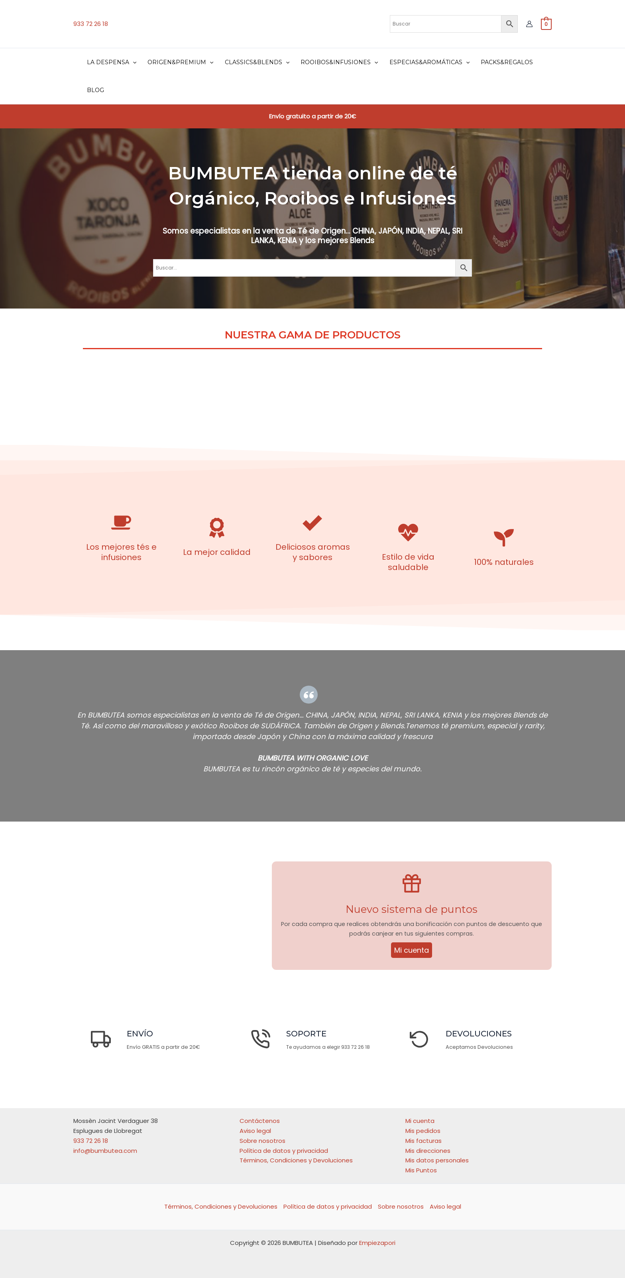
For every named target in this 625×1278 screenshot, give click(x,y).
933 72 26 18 (90, 24)
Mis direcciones (427, 1150)
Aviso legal (255, 1131)
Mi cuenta (411, 951)
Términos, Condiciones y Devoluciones (296, 1160)
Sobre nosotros (262, 1140)
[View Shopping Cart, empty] (546, 24)
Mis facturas (423, 1140)
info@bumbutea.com (105, 1150)
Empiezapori (377, 1243)
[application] (132, 62)
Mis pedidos (422, 1131)
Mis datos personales (437, 1160)
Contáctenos (260, 1121)
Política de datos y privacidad (284, 1150)
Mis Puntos (421, 1170)
